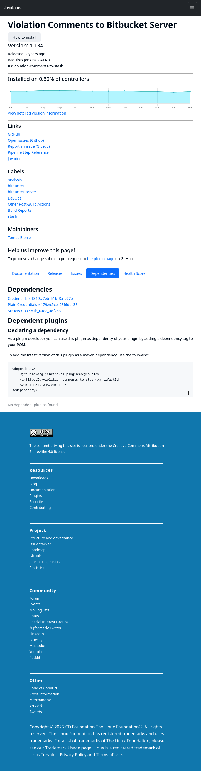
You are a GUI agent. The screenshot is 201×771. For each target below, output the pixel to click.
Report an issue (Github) (29, 146)
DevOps (14, 198)
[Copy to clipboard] (186, 392)
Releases (54, 273)
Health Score (134, 273)
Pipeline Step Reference (28, 152)
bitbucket (16, 185)
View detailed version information (37, 113)
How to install (24, 37)
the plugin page (100, 258)
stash (12, 216)
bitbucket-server (22, 191)
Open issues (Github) (26, 140)
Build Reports (19, 210)
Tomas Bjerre (19, 237)
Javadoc (14, 158)
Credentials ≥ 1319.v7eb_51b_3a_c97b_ (41, 298)
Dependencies (102, 273)
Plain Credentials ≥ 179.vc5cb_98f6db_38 (42, 304)
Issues (76, 273)
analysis (15, 179)
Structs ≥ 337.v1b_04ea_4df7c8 (34, 310)
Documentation (25, 273)
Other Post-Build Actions (29, 204)
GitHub (14, 134)
